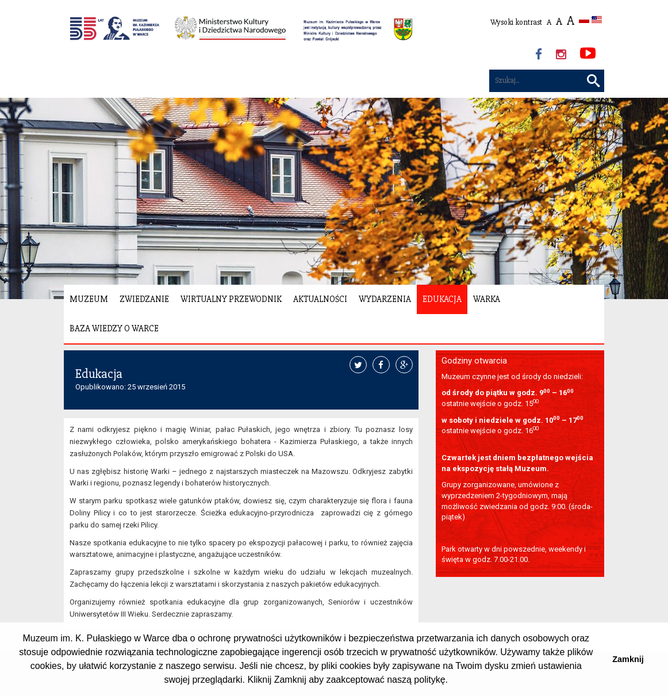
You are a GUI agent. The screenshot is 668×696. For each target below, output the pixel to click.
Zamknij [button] (627, 659)
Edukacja (442, 299)
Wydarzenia (385, 299)
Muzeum (89, 299)
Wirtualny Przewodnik (231, 299)
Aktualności (320, 299)
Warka (486, 299)
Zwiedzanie (144, 299)
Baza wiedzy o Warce (114, 328)
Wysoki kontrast (516, 22)
